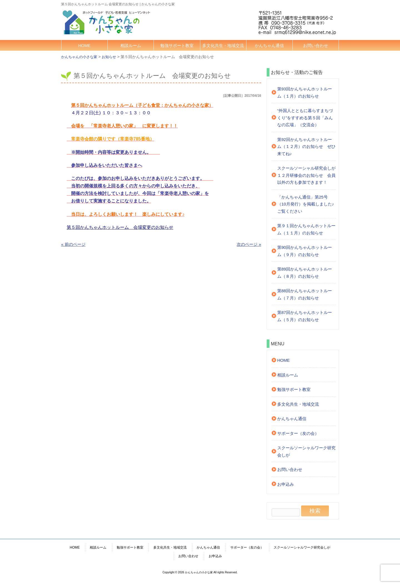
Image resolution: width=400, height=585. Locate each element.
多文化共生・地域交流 (223, 45)
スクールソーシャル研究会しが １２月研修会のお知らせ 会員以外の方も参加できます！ (306, 175)
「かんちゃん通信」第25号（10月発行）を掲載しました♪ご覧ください (305, 204)
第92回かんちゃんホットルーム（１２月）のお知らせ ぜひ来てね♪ (306, 146)
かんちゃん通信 (269, 45)
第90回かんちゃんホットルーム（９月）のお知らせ (304, 251)
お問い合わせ (315, 45)
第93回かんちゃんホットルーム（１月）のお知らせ (304, 92)
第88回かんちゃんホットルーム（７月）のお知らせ (304, 294)
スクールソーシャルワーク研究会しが (306, 451)
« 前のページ (73, 244)
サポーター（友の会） (298, 433)
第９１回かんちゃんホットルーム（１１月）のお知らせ (306, 229)
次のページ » (249, 244)
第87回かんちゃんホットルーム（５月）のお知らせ (304, 316)
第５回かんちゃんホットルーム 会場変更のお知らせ (120, 227)
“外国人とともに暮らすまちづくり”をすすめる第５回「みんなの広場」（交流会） (305, 117)
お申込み (285, 484)
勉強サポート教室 (177, 45)
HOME (84, 45)
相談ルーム (130, 45)
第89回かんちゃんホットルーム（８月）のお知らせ (304, 273)
